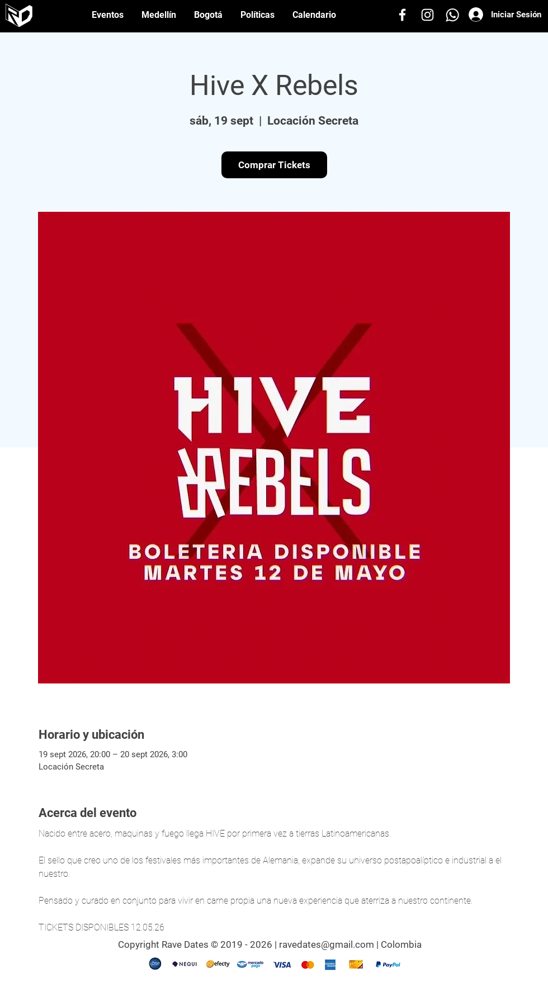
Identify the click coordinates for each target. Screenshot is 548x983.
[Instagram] (427, 15)
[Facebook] (402, 15)
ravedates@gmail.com (326, 944)
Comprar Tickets (274, 164)
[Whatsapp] (453, 15)
